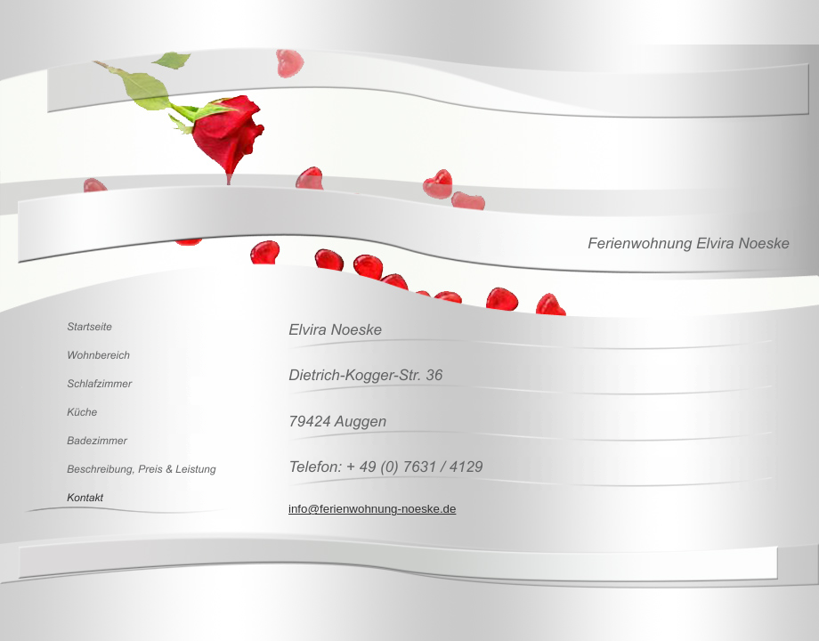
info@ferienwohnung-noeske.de (372, 508)
